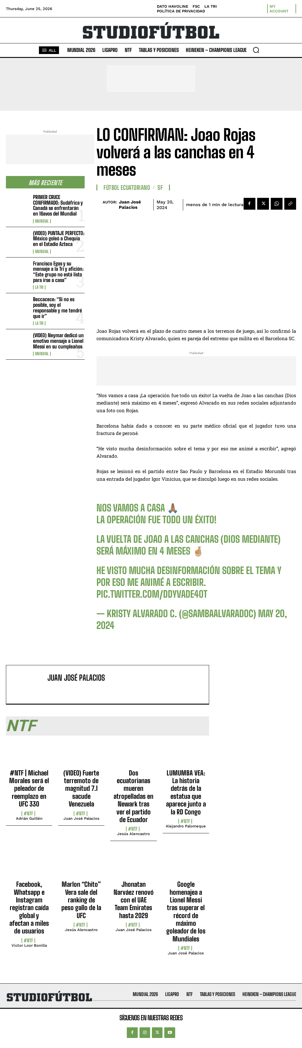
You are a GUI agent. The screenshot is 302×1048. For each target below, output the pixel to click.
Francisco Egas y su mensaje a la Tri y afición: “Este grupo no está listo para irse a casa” (58, 271)
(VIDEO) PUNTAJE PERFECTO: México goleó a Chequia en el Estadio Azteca (58, 238)
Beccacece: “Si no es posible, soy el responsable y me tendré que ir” (57, 307)
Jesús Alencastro (133, 834)
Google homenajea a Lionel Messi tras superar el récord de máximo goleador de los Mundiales (186, 911)
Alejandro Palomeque (186, 826)
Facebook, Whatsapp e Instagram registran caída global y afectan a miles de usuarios (29, 907)
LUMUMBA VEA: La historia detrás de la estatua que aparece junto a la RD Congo (186, 792)
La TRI (39, 287)
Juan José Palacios (130, 204)
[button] (256, 50)
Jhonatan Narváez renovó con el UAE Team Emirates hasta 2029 (134, 900)
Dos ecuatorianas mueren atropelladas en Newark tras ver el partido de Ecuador (133, 796)
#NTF (28, 813)
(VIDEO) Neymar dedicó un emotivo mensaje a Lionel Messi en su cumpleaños (58, 340)
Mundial (42, 221)
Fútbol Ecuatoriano (127, 187)
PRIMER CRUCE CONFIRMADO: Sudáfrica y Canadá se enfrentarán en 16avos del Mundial (58, 205)
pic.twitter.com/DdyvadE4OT (151, 594)
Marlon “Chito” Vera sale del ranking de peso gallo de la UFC (81, 900)
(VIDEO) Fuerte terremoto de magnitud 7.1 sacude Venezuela (81, 788)
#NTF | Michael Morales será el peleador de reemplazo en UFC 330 (29, 788)
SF (160, 187)
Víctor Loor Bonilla (29, 945)
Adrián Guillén (29, 818)
